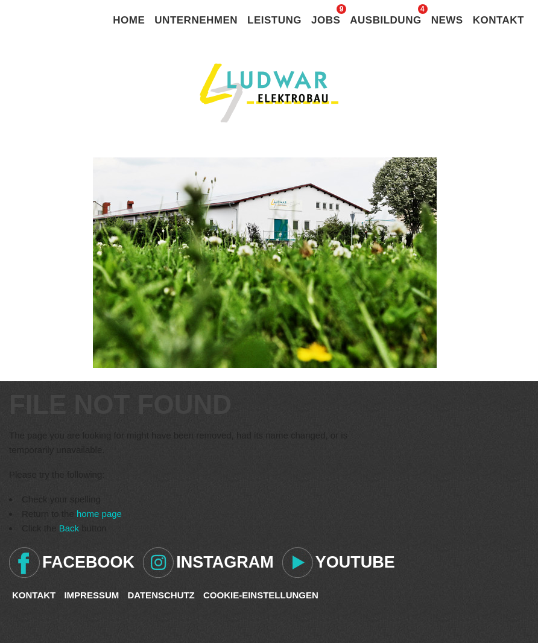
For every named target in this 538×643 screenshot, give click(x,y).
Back (69, 528)
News (447, 20)
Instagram (225, 562)
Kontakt (498, 20)
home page (99, 513)
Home (129, 20)
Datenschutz (160, 595)
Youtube (355, 562)
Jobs (325, 20)
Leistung (274, 20)
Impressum (91, 595)
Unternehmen (196, 20)
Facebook (88, 562)
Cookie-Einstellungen (260, 595)
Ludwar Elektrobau (269, 93)
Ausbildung (385, 20)
